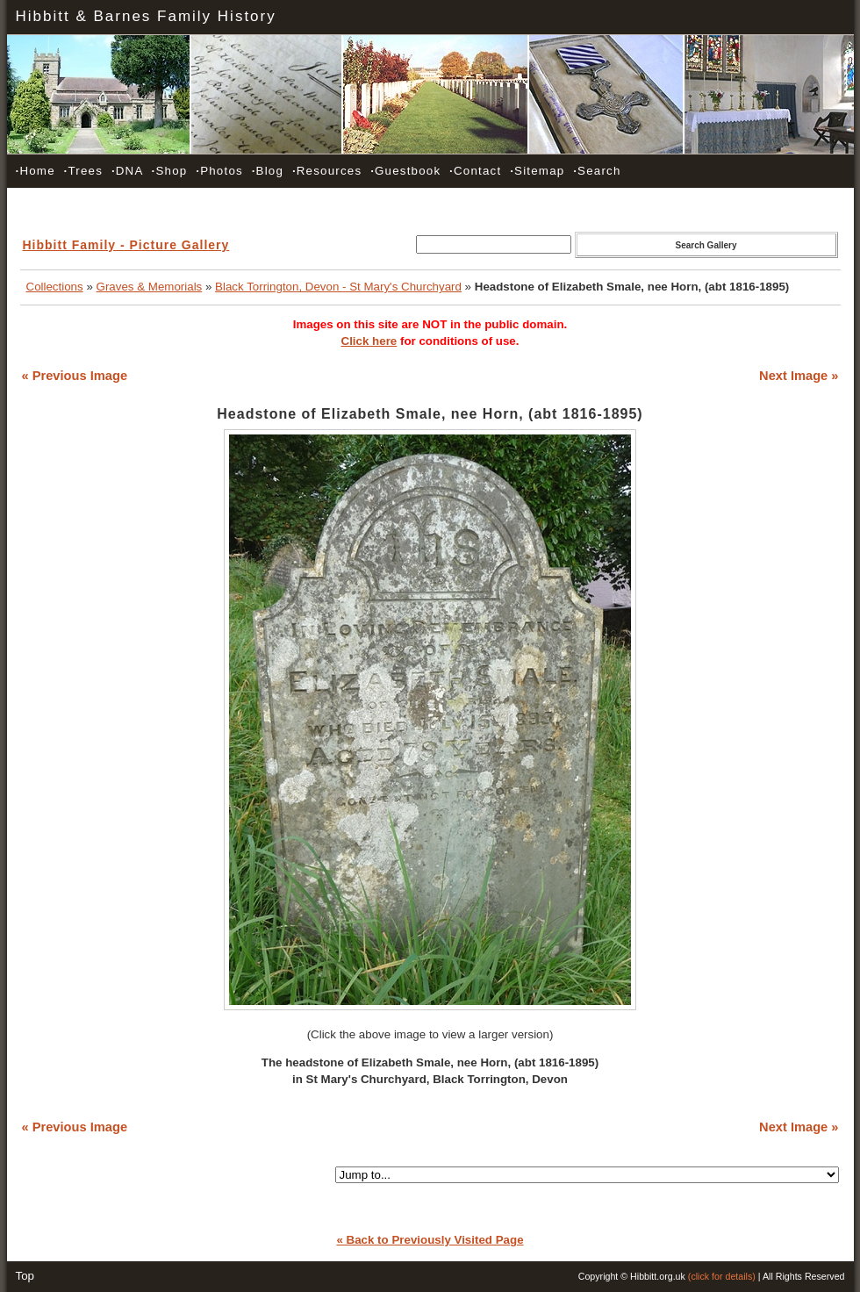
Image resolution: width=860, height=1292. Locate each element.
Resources (327, 170)
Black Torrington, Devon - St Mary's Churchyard (338, 286)
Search (596, 170)
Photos (219, 170)
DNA (127, 170)
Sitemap (537, 170)
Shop (170, 170)
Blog (267, 170)
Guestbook (405, 170)
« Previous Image (75, 376)
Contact (475, 170)
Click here (369, 341)
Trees (83, 170)
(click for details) (722, 1276)
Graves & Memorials (150, 286)
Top (25, 1275)
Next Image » (798, 376)
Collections (54, 286)
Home (35, 170)
